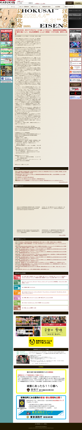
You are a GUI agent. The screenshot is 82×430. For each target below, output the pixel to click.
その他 (35, 307)
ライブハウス (32, 287)
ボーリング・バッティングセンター (35, 291)
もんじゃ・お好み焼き (49, 276)
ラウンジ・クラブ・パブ (42, 281)
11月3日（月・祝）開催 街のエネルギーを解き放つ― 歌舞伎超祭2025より (31, 178)
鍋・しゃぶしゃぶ (57, 276)
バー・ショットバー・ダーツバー (30, 281)
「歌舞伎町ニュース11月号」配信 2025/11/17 (25, 177)
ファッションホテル (45, 302)
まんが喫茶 (52, 277)
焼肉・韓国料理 (42, 277)
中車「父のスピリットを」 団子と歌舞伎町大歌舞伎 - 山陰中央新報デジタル (34, 269)
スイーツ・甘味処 (60, 277)
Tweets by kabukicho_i (6, 81)
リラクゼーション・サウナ (33, 302)
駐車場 (39, 302)
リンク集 (42, 3)
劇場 (28, 287)
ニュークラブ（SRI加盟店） (53, 281)
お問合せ (37, 3)
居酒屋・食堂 (41, 276)
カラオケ (26, 291)
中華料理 (37, 277)
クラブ (27, 282)
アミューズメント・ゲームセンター (49, 291)
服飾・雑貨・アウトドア (29, 297)
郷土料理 (63, 276)
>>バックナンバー (63, 182)
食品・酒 (42, 297)
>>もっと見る (62, 235)
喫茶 (56, 277)
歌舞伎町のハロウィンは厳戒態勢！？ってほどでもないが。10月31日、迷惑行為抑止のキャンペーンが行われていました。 (40, 180)
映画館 (25, 287)
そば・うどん (36, 276)
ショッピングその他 (49, 297)
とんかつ (47, 277)
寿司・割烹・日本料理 (28, 276)
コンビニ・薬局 (37, 297)
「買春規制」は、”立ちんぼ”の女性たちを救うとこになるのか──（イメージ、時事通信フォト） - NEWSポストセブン (42, 262)
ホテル (25, 302)
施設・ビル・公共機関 (28, 307)
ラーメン (32, 277)
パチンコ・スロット (29, 293)
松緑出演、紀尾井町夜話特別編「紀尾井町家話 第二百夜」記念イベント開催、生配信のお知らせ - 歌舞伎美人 (41, 242)
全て (23, 276)
